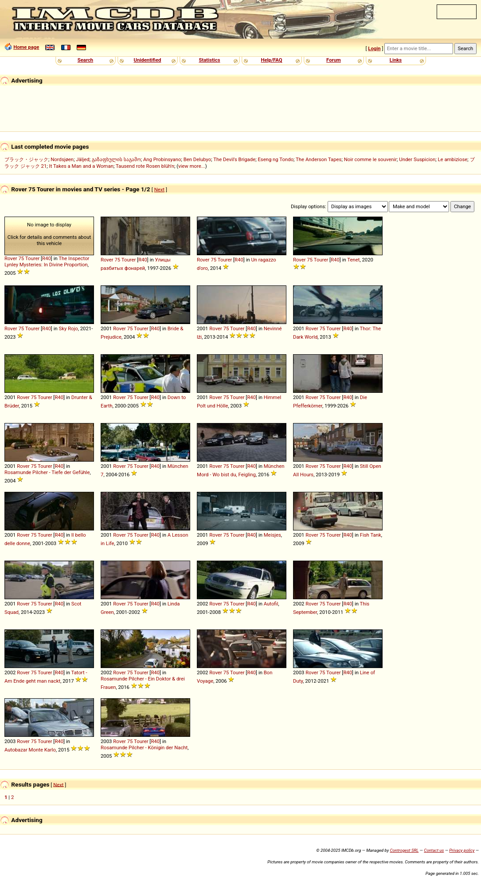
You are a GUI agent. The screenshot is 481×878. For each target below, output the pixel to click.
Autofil (271, 604)
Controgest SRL (404, 850)
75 (21, 258)
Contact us (434, 850)
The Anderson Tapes (318, 159)
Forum (333, 60)
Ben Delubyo (197, 159)
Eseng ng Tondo (275, 159)
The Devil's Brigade (234, 159)
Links (396, 60)
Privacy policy (461, 850)
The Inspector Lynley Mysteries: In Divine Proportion (46, 261)
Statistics (209, 60)
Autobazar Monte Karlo (30, 750)
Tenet (353, 260)
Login (374, 48)
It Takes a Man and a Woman (81, 166)
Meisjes (272, 535)
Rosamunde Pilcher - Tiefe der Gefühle (47, 472)
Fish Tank (370, 535)
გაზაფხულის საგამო (116, 159)
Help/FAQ (271, 60)
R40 (46, 258)
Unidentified (147, 60)
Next (159, 189)
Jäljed (82, 159)
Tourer (32, 258)
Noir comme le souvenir (370, 159)
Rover (10, 258)
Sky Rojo (68, 328)
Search (85, 60)
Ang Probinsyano (162, 159)
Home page (26, 47)
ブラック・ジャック (26, 159)
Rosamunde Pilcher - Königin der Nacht (144, 747)
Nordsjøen (62, 159)
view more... (191, 166)
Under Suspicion (417, 159)
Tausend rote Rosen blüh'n (145, 166)
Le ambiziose (453, 159)
